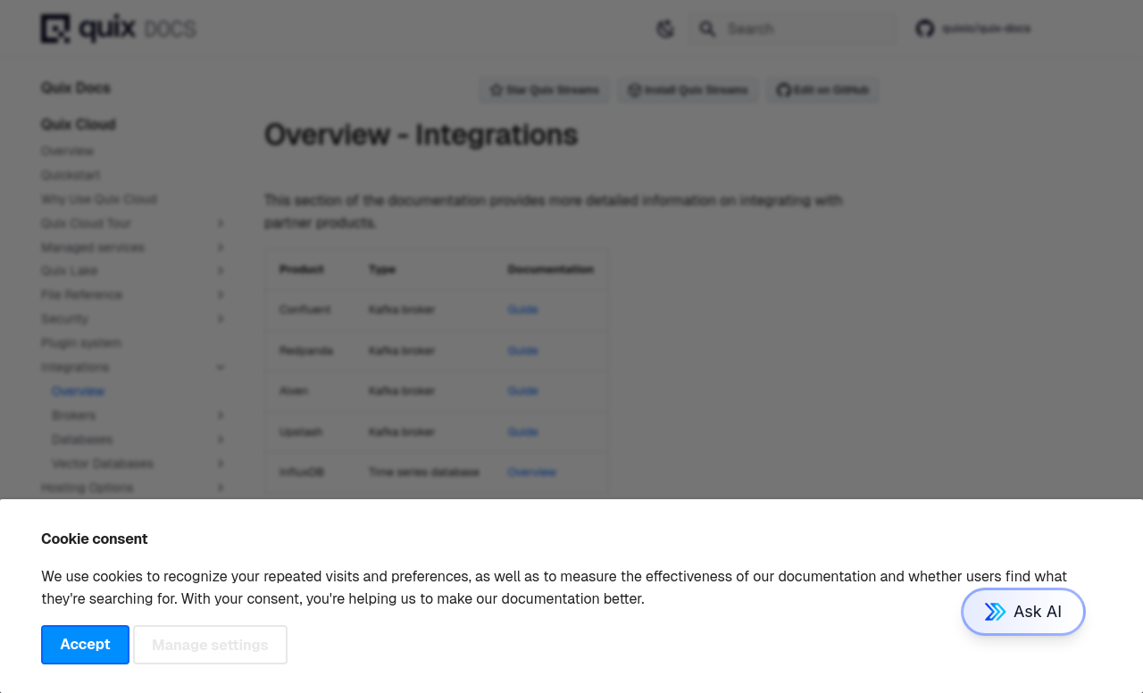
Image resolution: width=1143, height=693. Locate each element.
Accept (85, 644)
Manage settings (210, 644)
